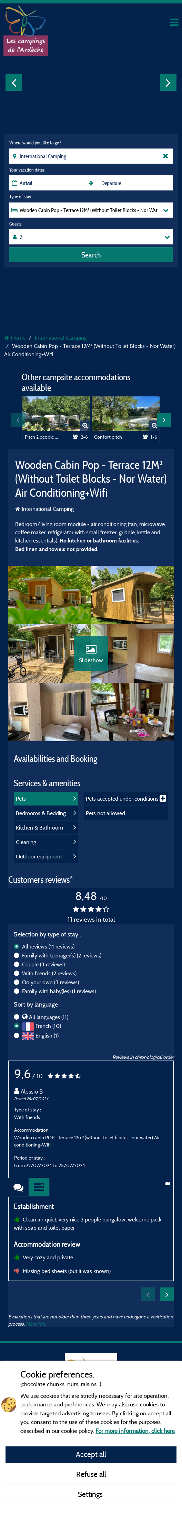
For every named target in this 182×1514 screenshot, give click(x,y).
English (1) (47, 1035)
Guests (15, 224)
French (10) (48, 1025)
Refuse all (91, 1474)
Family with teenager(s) (61, 955)
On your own (50, 982)
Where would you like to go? (35, 143)
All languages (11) (48, 1016)
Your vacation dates (26, 170)
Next (168, 82)
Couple (43, 964)
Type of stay (20, 197)
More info (36, 1324)
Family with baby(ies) (59, 991)
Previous (14, 82)
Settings (91, 1494)
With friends (49, 973)
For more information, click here (135, 1430)
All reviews (48, 946)
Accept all (91, 1454)
